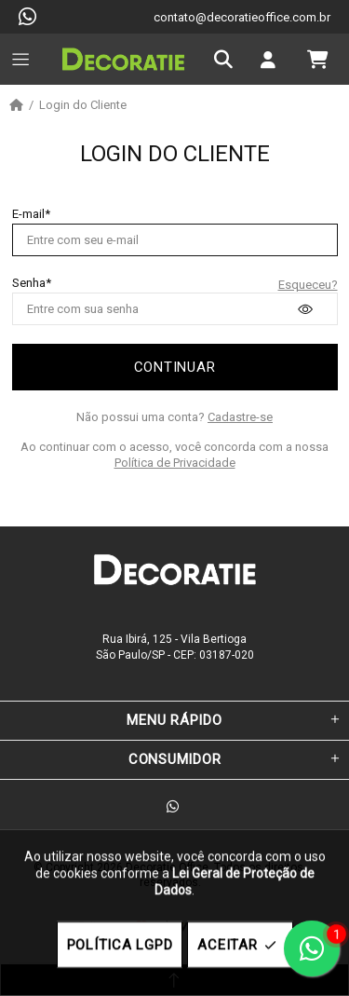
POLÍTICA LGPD (120, 944)
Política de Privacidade (174, 463)
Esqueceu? (308, 285)
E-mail (28, 214)
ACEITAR (239, 945)
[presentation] (305, 309)
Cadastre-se (240, 417)
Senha (29, 283)
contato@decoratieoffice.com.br (242, 17)
